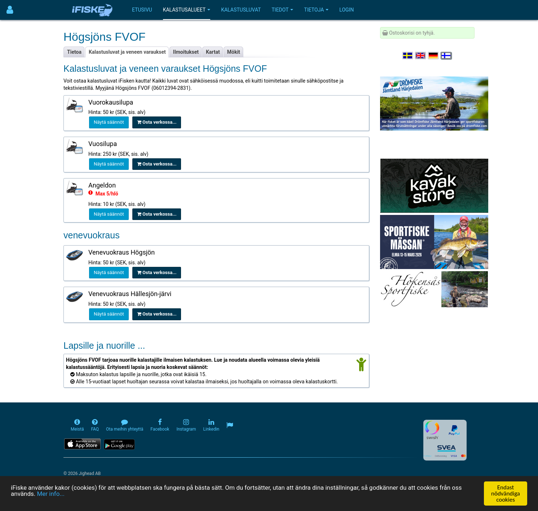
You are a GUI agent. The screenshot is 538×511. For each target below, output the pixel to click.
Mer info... (50, 494)
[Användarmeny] (10, 10)
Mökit (233, 52)
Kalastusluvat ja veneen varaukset (127, 52)
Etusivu (142, 10)
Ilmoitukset (186, 52)
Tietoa (74, 52)
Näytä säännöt (109, 122)
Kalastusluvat (241, 10)
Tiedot (282, 10)
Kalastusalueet (187, 10)
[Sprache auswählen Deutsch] (433, 55)
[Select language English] (420, 55)
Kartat (213, 52)
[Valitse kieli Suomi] (446, 55)
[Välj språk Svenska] (408, 55)
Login (346, 10)
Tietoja (316, 10)
